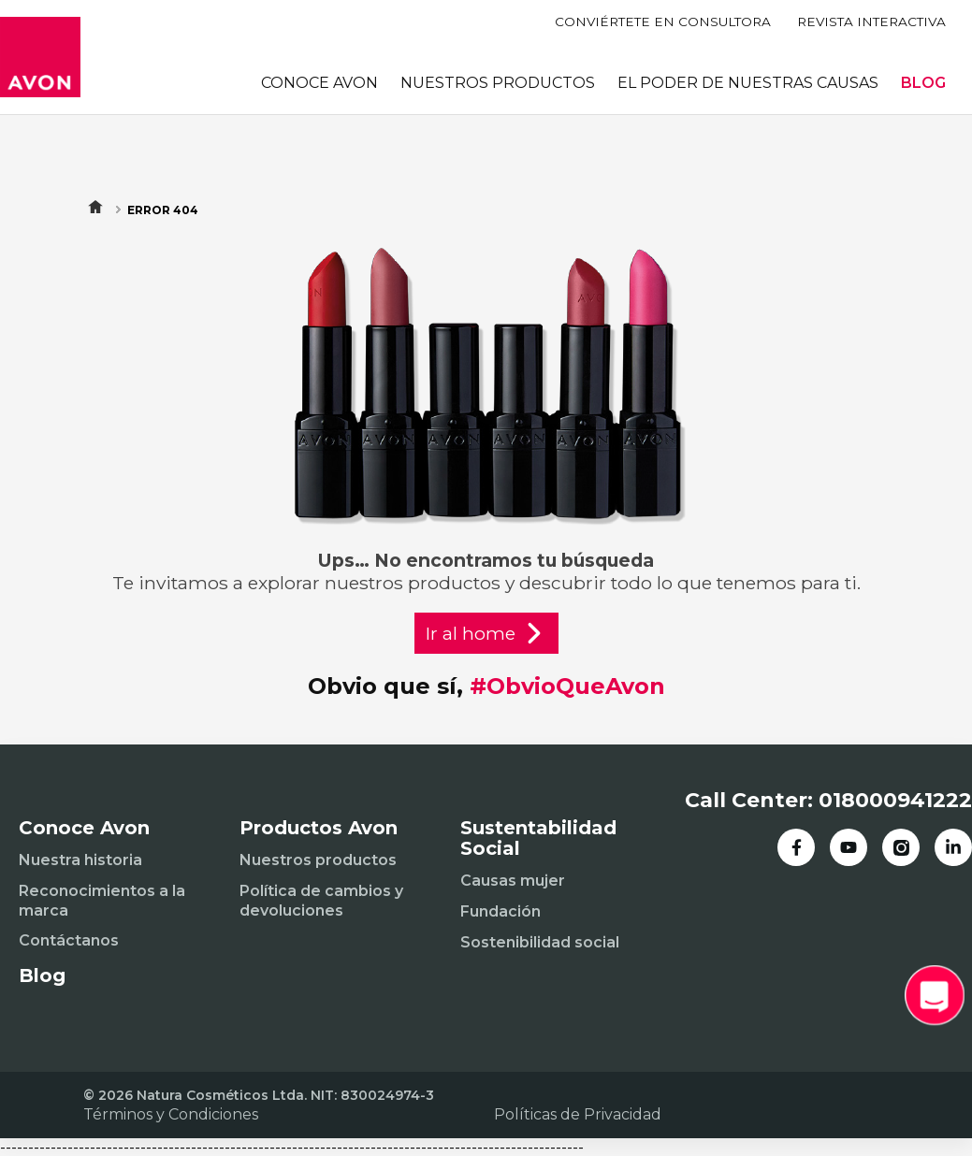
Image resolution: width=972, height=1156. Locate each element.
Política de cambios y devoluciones (321, 900)
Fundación (500, 911)
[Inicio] (40, 57)
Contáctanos (69, 940)
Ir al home (486, 633)
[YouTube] (848, 847)
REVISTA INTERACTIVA (871, 21)
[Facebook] (796, 847)
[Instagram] (901, 847)
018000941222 (895, 800)
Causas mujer (512, 880)
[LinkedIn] (953, 847)
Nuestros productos (318, 860)
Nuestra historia (80, 860)
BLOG (923, 83)
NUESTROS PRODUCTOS (497, 83)
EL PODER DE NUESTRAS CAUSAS (747, 83)
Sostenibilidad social (539, 942)
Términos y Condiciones (170, 1114)
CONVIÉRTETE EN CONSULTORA (663, 21)
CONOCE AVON (319, 83)
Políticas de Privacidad (577, 1114)
